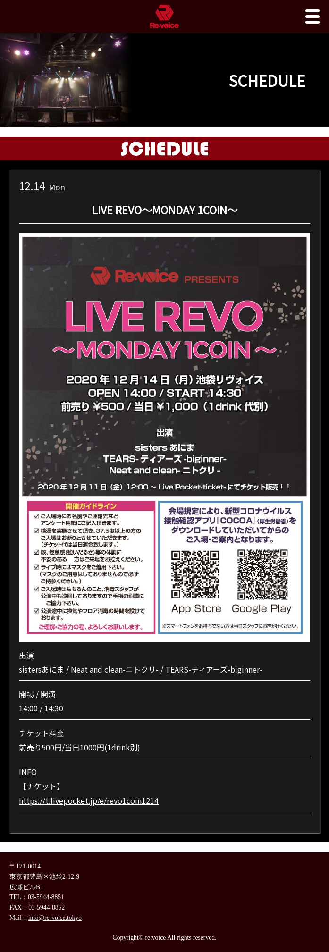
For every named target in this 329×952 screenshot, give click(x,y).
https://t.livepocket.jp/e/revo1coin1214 (89, 800)
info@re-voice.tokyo (55, 917)
